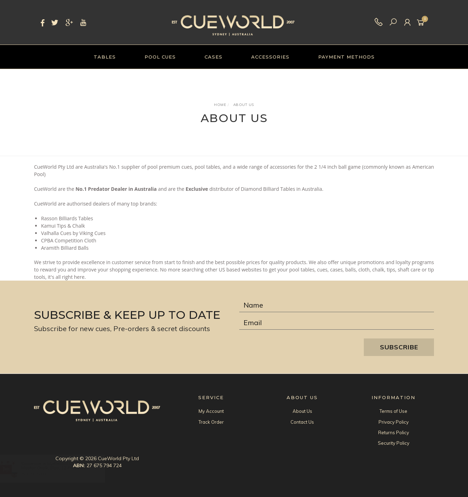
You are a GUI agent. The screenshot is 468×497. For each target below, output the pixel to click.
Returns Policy (393, 432)
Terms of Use (393, 411)
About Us (302, 411)
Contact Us (302, 422)
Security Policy (393, 443)
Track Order (211, 422)
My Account (211, 411)
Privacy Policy (394, 422)
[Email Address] (336, 323)
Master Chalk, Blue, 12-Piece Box (61, 467)
